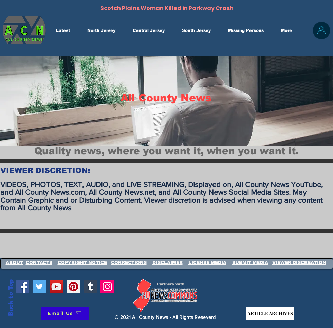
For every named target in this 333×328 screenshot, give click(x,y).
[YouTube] (56, 286)
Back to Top (10, 297)
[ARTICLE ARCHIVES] (270, 313)
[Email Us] (65, 313)
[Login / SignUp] (321, 30)
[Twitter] (39, 286)
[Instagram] (107, 286)
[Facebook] (22, 286)
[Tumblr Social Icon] (90, 286)
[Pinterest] (73, 286)
